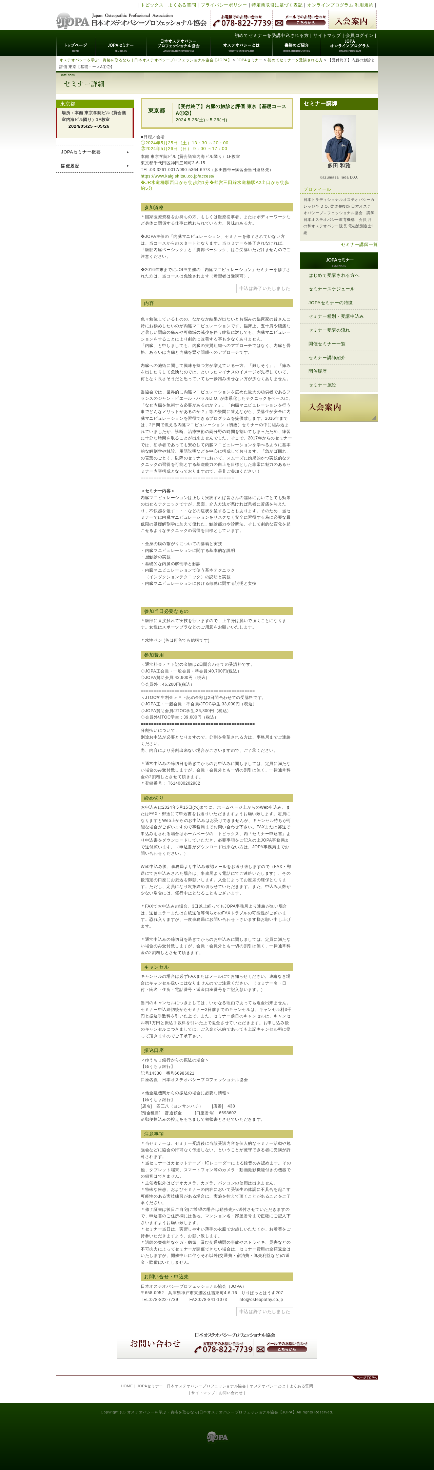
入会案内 (352, 19)
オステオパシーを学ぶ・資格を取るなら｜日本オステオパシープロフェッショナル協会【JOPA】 (145, 60)
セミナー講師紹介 (327, 357)
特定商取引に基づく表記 (277, 4)
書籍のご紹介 (297, 43)
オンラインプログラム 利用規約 (340, 4)
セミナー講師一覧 (359, 244)
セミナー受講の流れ (329, 330)
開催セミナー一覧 (327, 343)
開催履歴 (70, 165)
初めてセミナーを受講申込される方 (272, 35)
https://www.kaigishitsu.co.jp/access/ (177, 176)
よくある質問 (182, 4)
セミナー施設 (322, 385)
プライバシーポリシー (224, 4)
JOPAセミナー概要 (81, 151)
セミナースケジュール (332, 288)
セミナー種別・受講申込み (336, 316)
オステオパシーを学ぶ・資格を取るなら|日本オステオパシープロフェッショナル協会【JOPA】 (212, 1412)
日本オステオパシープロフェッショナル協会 (132, 15)
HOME (127, 1386)
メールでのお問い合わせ (300, 19)
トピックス (152, 4)
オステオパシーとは (242, 43)
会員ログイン (359, 35)
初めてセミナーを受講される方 (295, 60)
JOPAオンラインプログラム (349, 43)
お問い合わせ (231, 1393)
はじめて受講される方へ (334, 275)
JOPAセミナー (121, 43)
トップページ (76, 43)
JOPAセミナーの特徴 (331, 302)
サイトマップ (327, 35)
